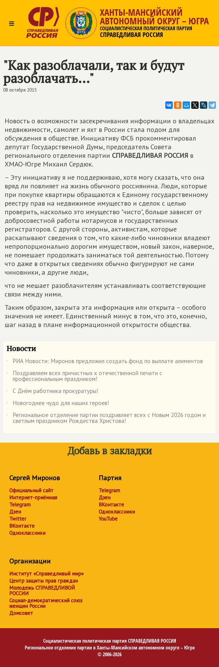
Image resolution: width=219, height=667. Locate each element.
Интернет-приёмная (33, 497)
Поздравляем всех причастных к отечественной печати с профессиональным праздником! (84, 376)
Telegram (20, 504)
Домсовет (21, 613)
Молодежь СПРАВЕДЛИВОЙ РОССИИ (42, 590)
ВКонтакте (22, 526)
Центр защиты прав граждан (43, 580)
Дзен (15, 511)
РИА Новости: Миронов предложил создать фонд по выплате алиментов (104, 362)
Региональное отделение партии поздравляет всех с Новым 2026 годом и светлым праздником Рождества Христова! (106, 418)
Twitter (17, 519)
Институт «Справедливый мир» (46, 573)
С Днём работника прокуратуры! (52, 392)
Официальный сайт (31, 490)
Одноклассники (27, 533)
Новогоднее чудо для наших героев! (57, 404)
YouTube (108, 519)
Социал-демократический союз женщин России (45, 603)
